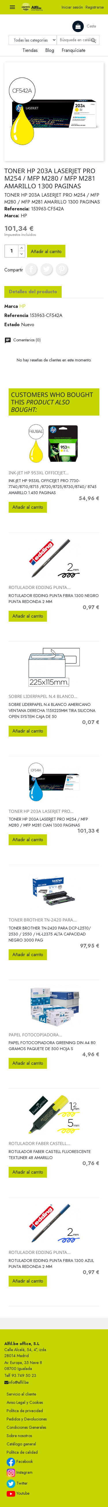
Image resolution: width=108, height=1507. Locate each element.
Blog (49, 50)
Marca (11, 306)
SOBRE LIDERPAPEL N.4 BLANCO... (43, 696)
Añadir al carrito (46, 251)
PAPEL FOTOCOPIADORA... (35, 1035)
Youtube (18, 1493)
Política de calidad (22, 1452)
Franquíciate (74, 50)
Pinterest (61, 269)
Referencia (16, 315)
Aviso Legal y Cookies (25, 1402)
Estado (12, 324)
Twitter (17, 1483)
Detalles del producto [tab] (33, 291)
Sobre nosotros (19, 1435)
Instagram (20, 1473)
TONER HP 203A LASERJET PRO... (41, 811)
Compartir (31, 269)
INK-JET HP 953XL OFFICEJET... (39, 472)
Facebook (20, 1462)
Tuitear (46, 269)
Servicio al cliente (21, 1394)
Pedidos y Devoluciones (27, 1419)
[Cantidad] (11, 251)
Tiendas (30, 50)
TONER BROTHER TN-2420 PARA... (43, 920)
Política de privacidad (25, 1411)
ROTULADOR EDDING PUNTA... (40, 587)
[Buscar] (78, 40)
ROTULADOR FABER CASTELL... (39, 1143)
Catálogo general (21, 1444)
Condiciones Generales (26, 1427)
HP (22, 306)
